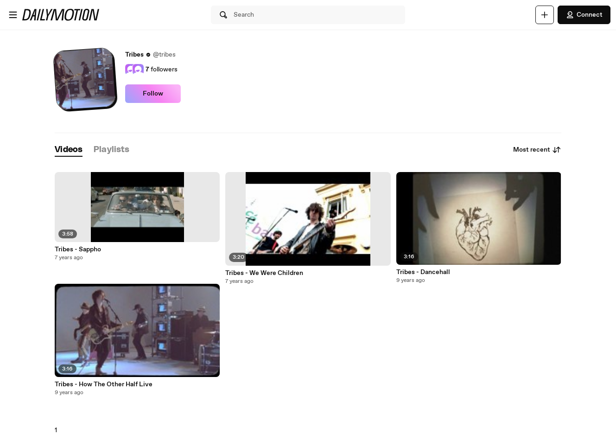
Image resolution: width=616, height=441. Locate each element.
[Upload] (544, 15)
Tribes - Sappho (78, 249)
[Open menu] (13, 15)
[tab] (69, 150)
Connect (584, 14)
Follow (153, 93)
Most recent (537, 149)
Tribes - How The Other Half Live (103, 384)
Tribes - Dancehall (423, 272)
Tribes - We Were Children (264, 273)
